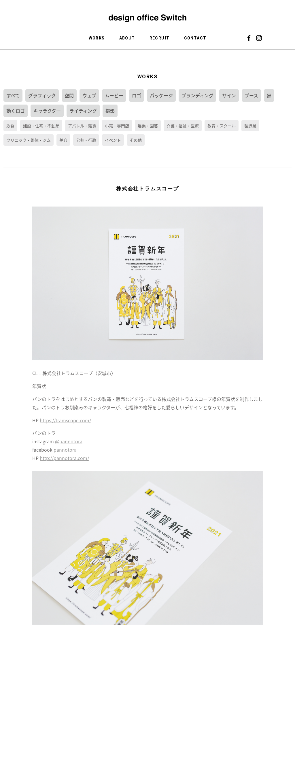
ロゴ (136, 95)
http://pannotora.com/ (64, 460)
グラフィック (42, 95)
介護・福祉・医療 (183, 125)
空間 (69, 95)
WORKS (97, 38)
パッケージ (161, 95)
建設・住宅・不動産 (41, 125)
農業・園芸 (148, 125)
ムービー (114, 95)
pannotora (65, 452)
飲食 (10, 125)
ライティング (83, 110)
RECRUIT (160, 38)
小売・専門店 (117, 125)
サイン (229, 95)
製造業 (250, 125)
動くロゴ (15, 110)
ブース (251, 95)
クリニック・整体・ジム (28, 140)
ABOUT (127, 38)
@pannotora (68, 444)
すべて (13, 95)
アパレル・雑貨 (82, 125)
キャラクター (47, 110)
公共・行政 (86, 140)
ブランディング (197, 95)
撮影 (110, 110)
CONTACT (195, 38)
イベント (113, 140)
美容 (63, 140)
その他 (136, 140)
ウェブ (89, 95)
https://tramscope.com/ (65, 423)
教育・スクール (221, 125)
